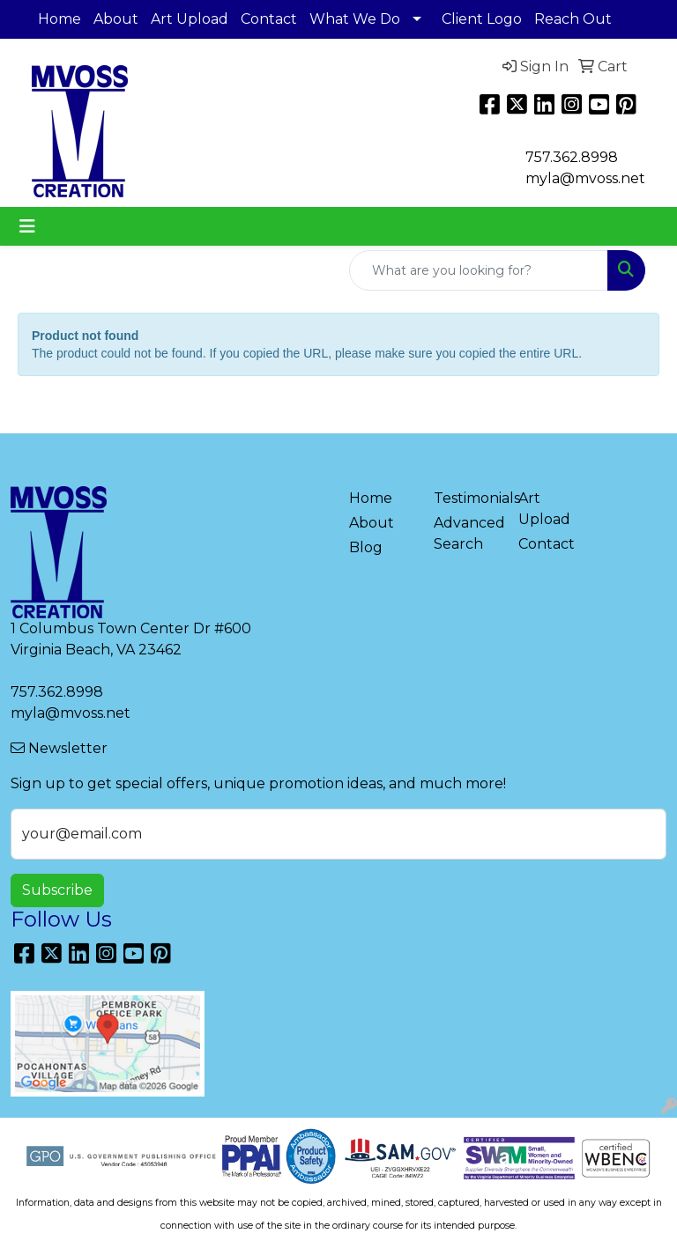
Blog (366, 547)
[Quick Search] (478, 270)
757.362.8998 (571, 157)
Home (59, 19)
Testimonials (465, 498)
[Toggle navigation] (27, 226)
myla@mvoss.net (70, 713)
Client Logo (482, 19)
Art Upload (189, 19)
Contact (269, 19)
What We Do (354, 19)
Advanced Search (465, 533)
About (115, 19)
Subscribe (57, 890)
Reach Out (573, 19)
